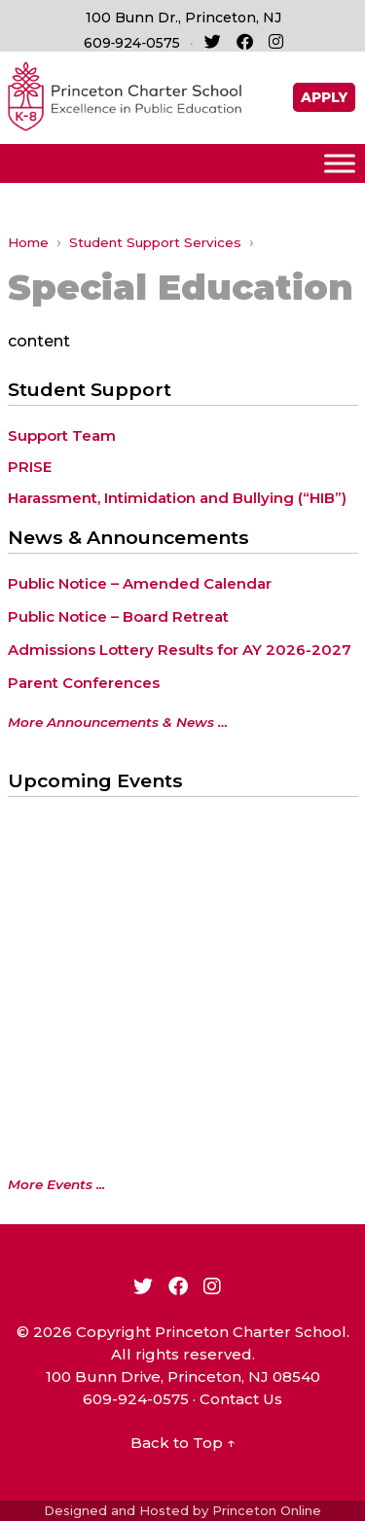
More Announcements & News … (118, 722)
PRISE (30, 466)
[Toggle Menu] (339, 163)
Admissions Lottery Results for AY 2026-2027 (179, 649)
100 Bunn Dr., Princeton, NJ (183, 17)
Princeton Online (266, 1510)
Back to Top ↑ (183, 1442)
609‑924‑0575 (132, 43)
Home (28, 242)
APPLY (324, 97)
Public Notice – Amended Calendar (140, 583)
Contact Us (241, 1399)
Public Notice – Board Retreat (118, 616)
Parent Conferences (84, 682)
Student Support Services (155, 242)
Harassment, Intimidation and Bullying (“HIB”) (177, 498)
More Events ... (56, 1184)
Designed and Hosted (116, 1510)
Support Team (62, 435)
